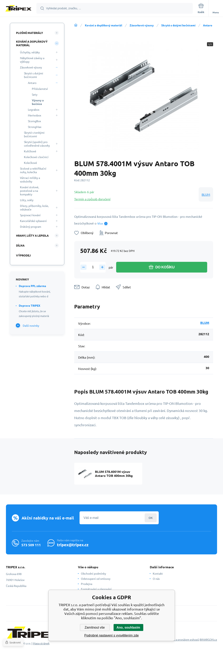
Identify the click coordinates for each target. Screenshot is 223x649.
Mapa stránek (41, 643)
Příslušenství (40, 88)
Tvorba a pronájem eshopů (182, 639)
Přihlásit (151, 517)
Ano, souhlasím (128, 627)
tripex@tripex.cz (72, 544)
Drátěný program (30, 226)
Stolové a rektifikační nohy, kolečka (33, 170)
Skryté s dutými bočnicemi (178, 25)
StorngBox (34, 121)
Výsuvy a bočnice (38, 102)
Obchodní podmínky (93, 573)
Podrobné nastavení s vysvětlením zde (111, 635)
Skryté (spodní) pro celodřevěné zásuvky (37, 143)
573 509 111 (31, 544)
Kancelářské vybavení (33, 221)
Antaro (207, 25)
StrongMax (34, 127)
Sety (34, 94)
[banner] (18, 8)
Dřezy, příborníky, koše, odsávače (34, 207)
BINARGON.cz (208, 639)
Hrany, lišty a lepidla (32, 235)
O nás (156, 578)
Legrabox (33, 109)
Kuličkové (30, 151)
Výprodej (23, 255)
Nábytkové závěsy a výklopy (32, 59)
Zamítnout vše (95, 627)
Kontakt (158, 573)
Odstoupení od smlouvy (95, 578)
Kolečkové (30, 162)
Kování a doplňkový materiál (103, 25)
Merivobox (34, 115)
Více (100, 223)
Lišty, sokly (26, 200)
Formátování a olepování (96, 589)
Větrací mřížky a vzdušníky (30, 179)
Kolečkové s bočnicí (36, 157)
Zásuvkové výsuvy (142, 25)
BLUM (206, 194)
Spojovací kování (30, 215)
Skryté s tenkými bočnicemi (34, 134)
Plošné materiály (29, 33)
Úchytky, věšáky (30, 52)
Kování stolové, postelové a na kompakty (29, 190)
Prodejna (86, 584)
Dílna (20, 245)
